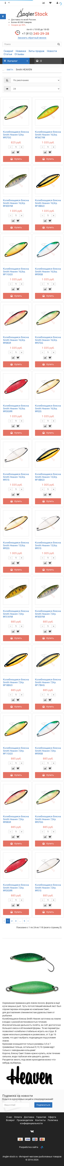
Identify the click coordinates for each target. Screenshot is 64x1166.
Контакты (40, 1120)
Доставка (29, 1117)
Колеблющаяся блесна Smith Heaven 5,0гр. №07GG (16, 134)
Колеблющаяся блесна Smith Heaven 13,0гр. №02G (16, 545)
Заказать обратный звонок (32, 38)
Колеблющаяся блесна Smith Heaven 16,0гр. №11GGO (16, 271)
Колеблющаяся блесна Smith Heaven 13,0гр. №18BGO (48, 477)
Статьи (8, 54)
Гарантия (41, 1117)
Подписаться (43, 1105)
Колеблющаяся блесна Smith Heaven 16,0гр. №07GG (48, 340)
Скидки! (8, 51)
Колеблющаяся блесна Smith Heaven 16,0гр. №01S (16, 477)
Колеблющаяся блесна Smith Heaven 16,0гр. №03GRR (16, 408)
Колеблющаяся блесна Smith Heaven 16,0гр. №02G (48, 408)
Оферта (52, 1117)
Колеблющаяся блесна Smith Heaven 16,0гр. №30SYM (16, 203)
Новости (52, 51)
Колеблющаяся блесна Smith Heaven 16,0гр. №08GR (16, 340)
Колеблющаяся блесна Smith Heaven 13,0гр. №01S (48, 545)
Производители (25, 1120)
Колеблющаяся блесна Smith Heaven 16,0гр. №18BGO (48, 203)
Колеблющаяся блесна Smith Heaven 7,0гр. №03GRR (16, 888)
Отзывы (19, 54)
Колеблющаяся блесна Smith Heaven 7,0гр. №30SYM (48, 614)
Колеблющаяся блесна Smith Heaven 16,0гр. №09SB (48, 271)
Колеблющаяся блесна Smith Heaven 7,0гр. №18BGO (16, 682)
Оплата (18, 1117)
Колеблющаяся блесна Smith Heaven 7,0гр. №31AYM (16, 614)
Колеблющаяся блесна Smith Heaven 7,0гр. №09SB (48, 751)
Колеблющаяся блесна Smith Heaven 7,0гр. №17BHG (48, 682)
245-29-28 (35, 34)
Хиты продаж (36, 51)
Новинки (21, 51)
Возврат (10, 1120)
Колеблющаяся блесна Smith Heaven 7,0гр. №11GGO (16, 751)
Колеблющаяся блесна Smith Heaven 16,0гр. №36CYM (48, 134)
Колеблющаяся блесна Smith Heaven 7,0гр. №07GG (48, 819)
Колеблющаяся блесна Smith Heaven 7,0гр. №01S (48, 888)
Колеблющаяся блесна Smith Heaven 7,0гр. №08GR (16, 819)
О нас (9, 1117)
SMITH (10, 69)
